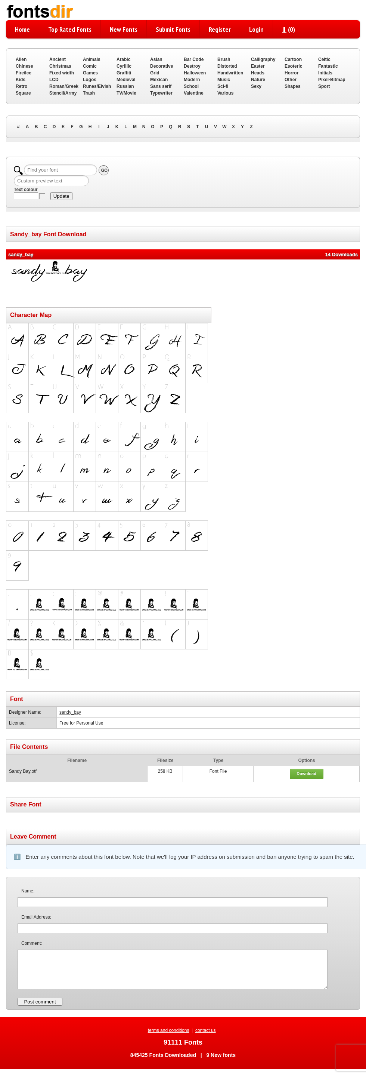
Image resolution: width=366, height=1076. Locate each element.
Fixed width (61, 73)
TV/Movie (126, 93)
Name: (27, 891)
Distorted (227, 66)
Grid (154, 73)
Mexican (159, 79)
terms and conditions (168, 1030)
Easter (258, 66)
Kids (20, 79)
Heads (257, 73)
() (288, 29)
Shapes (293, 86)
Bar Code (194, 59)
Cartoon (293, 59)
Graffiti (124, 73)
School (191, 86)
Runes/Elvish (97, 86)
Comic (90, 66)
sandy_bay (70, 712)
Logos (89, 79)
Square (23, 93)
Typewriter (161, 93)
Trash (89, 93)
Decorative (161, 66)
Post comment (40, 1002)
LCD (54, 79)
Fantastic (328, 66)
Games (90, 73)
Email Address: (36, 917)
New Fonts (123, 29)
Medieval (126, 79)
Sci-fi (222, 86)
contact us (205, 1030)
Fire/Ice (23, 73)
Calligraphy (263, 59)
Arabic (123, 59)
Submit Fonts (173, 29)
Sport (324, 86)
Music (223, 79)
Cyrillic (124, 66)
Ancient (57, 59)
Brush (223, 59)
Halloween (195, 73)
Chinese (24, 66)
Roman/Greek (63, 86)
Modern (192, 79)
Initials (325, 73)
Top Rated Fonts (70, 29)
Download (306, 773)
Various (225, 93)
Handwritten (230, 73)
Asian (156, 59)
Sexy (256, 86)
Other (291, 79)
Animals (91, 59)
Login (256, 29)
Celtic (324, 59)
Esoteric (293, 66)
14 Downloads (341, 254)
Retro (21, 86)
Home (22, 29)
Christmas (60, 66)
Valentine (194, 93)
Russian (125, 86)
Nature (258, 79)
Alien (21, 59)
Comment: (31, 943)
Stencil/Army (63, 93)
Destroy (192, 66)
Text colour (26, 189)
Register (220, 29)
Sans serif (160, 86)
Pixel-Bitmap (331, 79)
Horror (291, 73)
